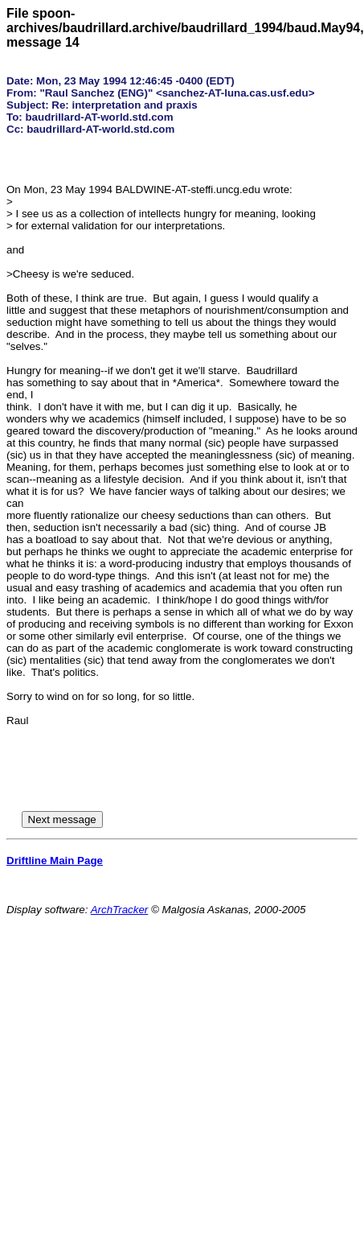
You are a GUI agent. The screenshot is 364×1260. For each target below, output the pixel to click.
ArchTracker (120, 910)
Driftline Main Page (54, 860)
